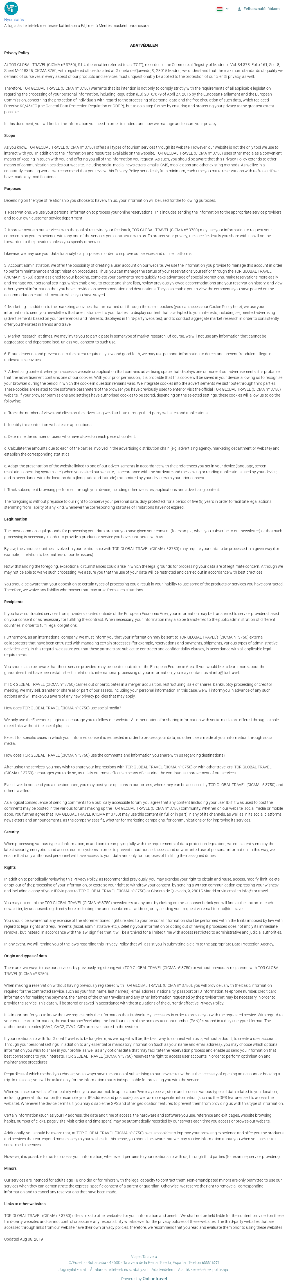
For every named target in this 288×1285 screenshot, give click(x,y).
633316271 (211, 1263)
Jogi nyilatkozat (72, 1269)
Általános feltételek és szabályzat (119, 1269)
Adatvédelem (163, 1269)
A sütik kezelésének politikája (203, 1269)
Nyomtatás (14, 19)
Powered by (144, 1279)
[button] (222, 8)
